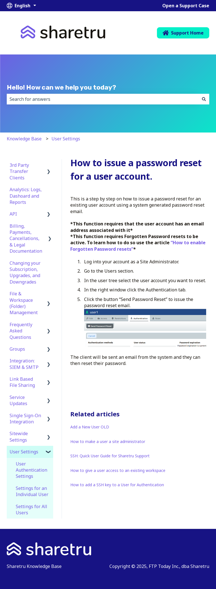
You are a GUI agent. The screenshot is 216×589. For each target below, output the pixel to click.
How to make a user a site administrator (107, 441)
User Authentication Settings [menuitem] (31, 470)
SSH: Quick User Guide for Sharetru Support (110, 455)
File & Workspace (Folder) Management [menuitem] (24, 303)
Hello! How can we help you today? (61, 87)
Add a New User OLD (89, 427)
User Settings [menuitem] (24, 452)
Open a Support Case (185, 6)
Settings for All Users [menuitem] (31, 509)
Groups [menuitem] (17, 349)
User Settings (65, 139)
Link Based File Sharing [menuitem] (22, 382)
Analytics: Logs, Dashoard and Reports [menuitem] (26, 195)
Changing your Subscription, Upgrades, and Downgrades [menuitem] (25, 272)
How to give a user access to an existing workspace (117, 470)
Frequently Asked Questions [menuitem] (21, 330)
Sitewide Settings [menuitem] (19, 436)
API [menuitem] (13, 214)
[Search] (204, 99)
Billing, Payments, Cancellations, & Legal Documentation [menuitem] (26, 238)
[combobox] (103, 99)
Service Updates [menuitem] (18, 400)
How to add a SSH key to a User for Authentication (117, 484)
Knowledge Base (24, 139)
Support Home (183, 33)
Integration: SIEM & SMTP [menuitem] (24, 364)
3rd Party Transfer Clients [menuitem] (19, 171)
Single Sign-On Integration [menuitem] (25, 418)
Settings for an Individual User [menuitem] (32, 491)
